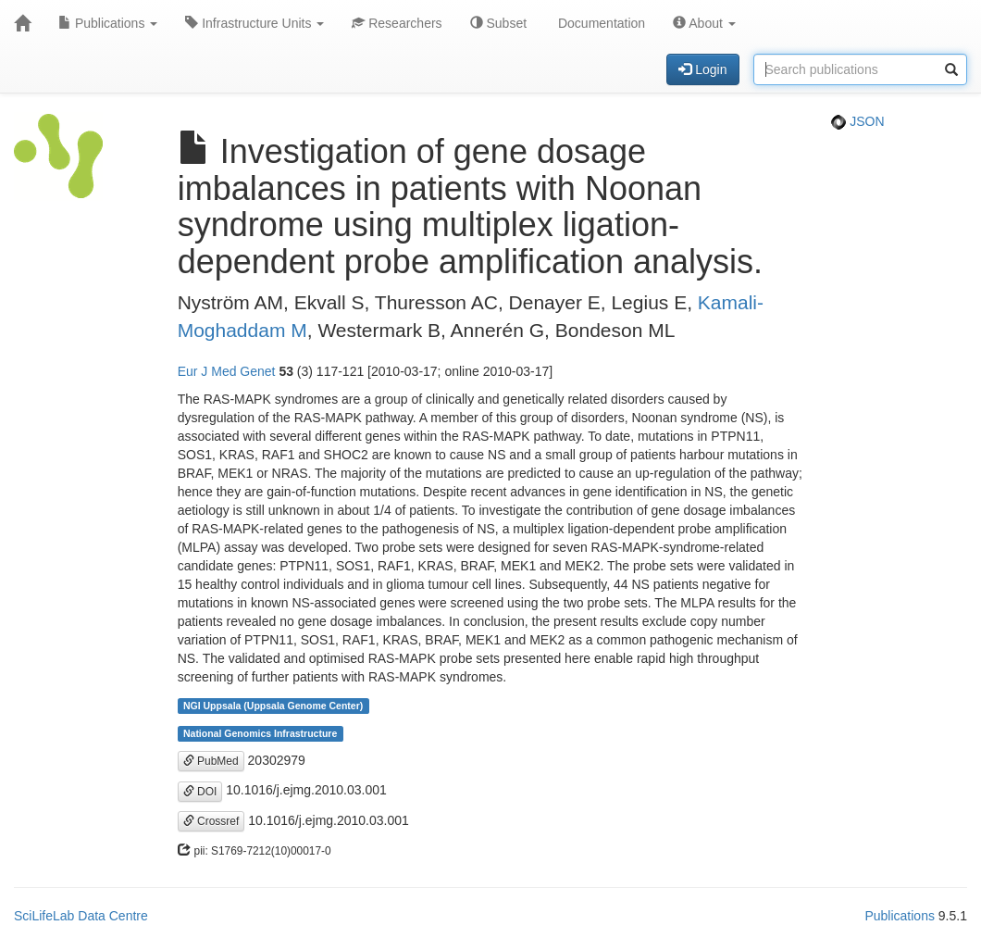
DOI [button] (200, 791)
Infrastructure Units (254, 23)
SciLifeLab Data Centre (81, 915)
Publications (107, 23)
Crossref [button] (211, 821)
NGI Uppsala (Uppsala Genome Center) (273, 705)
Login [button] (702, 69)
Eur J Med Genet (227, 371)
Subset (498, 23)
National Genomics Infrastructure (260, 733)
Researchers (396, 23)
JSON (857, 121)
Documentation (599, 23)
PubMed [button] (211, 761)
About (704, 23)
